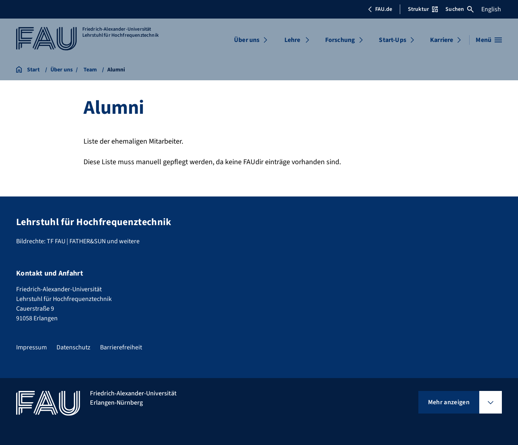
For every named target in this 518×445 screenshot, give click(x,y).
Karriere (441, 40)
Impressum (31, 347)
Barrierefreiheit (121, 347)
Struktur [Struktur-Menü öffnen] (423, 9)
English (491, 9)
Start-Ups (392, 40)
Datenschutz (73, 347)
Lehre (292, 40)
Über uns (246, 40)
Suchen (459, 9)
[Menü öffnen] (489, 40)
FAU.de (380, 9)
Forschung (340, 40)
